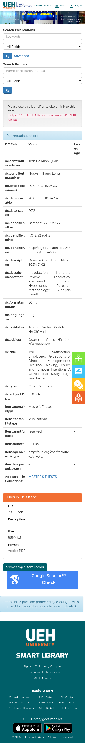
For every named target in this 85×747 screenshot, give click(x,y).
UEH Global (46, 708)
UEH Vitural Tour (18, 702)
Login (76, 5)
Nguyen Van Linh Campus (42, 672)
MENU (61, 5)
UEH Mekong (42, 678)
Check (49, 582)
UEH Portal (46, 702)
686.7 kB (14, 537)
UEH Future (47, 697)
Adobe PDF (16, 551)
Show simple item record (25, 567)
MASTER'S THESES (42, 477)
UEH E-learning (68, 708)
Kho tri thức (66, 702)
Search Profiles (15, 64)
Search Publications (19, 30)
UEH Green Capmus (21, 708)
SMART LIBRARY (43, 5)
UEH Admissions (18, 697)
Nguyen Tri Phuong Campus (42, 666)
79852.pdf (15, 512)
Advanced (21, 56)
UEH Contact (66, 697)
